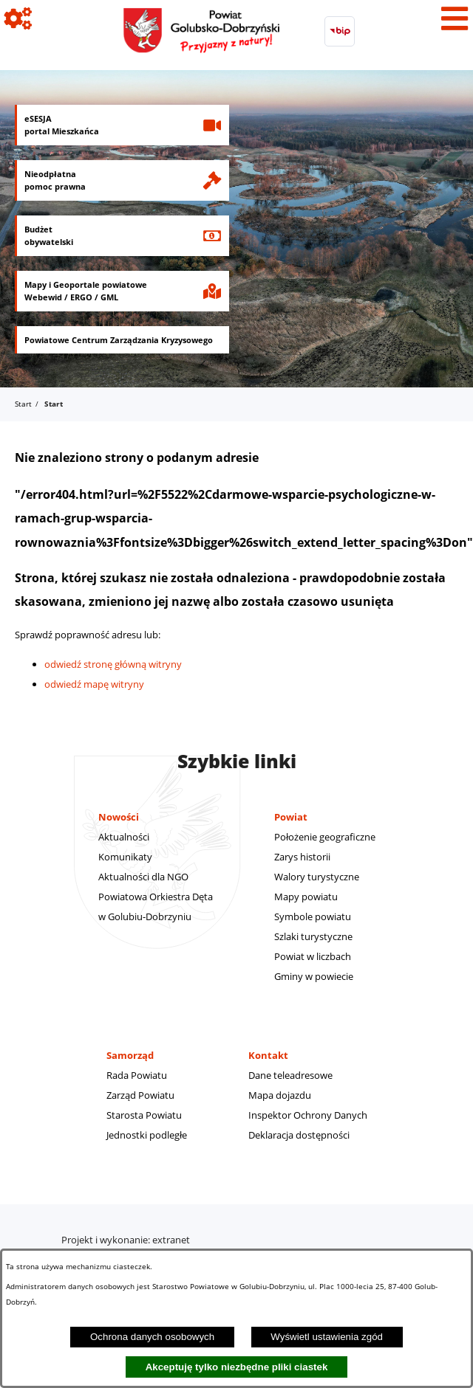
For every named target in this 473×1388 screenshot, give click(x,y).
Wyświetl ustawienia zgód (326, 1336)
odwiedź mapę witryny (94, 684)
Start (23, 403)
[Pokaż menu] (454, 18)
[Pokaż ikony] (18, 18)
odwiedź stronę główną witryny (113, 664)
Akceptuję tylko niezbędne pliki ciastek (237, 1367)
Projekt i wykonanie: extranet (125, 1239)
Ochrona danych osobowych (152, 1336)
